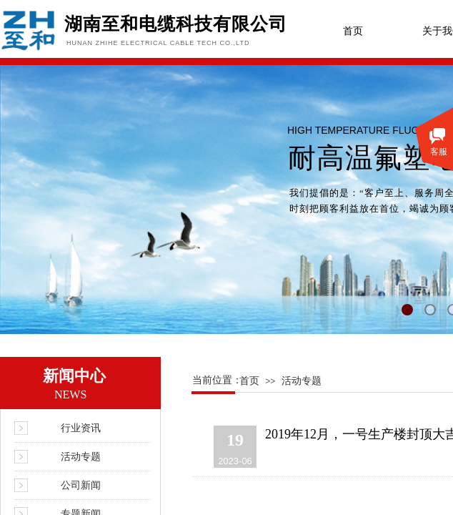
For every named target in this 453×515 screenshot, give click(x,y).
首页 (353, 31)
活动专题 (302, 381)
